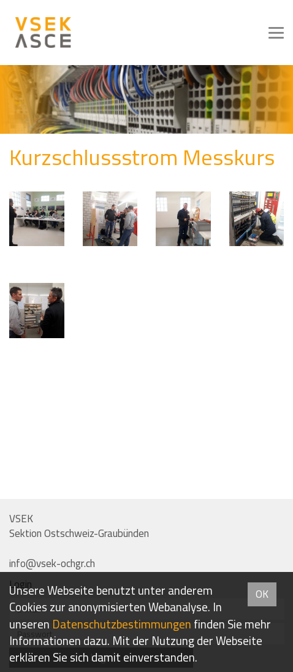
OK (262, 594)
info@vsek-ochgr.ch (52, 563)
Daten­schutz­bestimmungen (121, 624)
